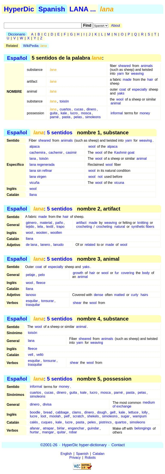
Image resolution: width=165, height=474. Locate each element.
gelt (113, 412)
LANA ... (82, 9)
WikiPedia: (35, 46)
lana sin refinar (40, 170)
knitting (142, 223)
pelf (67, 416)
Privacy (75, 457)
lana (32, 158)
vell (30, 354)
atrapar (48, 428)
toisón (64, 101)
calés (34, 422)
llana (33, 195)
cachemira (37, 152)
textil (49, 226)
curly (134, 295)
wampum (140, 416)
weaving (137, 73)
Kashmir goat (124, 152)
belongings (142, 428)
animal (116, 103)
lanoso (31, 295)
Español (17, 58)
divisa (47, 404)
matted (119, 295)
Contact (118, 445)
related (90, 244)
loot (43, 416)
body (146, 273)
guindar (93, 428)
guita (53, 113)
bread (47, 412)
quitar (61, 432)
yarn (120, 73)
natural (120, 226)
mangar (48, 432)
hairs (144, 295)
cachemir (56, 152)
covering (127, 273)
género (31, 223)
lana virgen (37, 176)
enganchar (76, 428)
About (115, 25)
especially (139, 89)
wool (119, 99)
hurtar (34, 432)
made (127, 79)
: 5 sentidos (53, 132)
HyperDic (19, 9)
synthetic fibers (142, 226)
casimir (71, 152)
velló (39, 354)
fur (117, 273)
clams (76, 412)
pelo (41, 275)
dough (102, 412)
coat (122, 89)
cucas (78, 109)
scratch (78, 416)
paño (59, 223)
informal (117, 113)
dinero (91, 109)
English (66, 453)
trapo (60, 226)
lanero (45, 244)
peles (91, 422)
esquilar (32, 301)
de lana (31, 244)
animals (147, 66)
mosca (86, 113)
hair (150, 79)
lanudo (58, 244)
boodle (35, 412)
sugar (125, 416)
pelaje (30, 275)
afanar (35, 428)
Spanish (51, 9)
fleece (40, 283)
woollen (56, 232)
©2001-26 (48, 445)
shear (77, 303)
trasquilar (33, 305)
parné (54, 117)
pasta (66, 117)
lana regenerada (42, 164)
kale (64, 113)
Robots (90, 457)
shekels (93, 416)
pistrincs (105, 422)
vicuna (119, 182)
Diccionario (16, 34)
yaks (120, 93)
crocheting (84, 226)
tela (40, 226)
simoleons (93, 117)
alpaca (34, 146)
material (46, 223)
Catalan (98, 453)
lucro (74, 113)
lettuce (133, 412)
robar (73, 432)
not (100, 176)
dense (98, 295)
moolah (55, 416)
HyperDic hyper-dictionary (84, 445)
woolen (41, 232)
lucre (33, 416)
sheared (124, 66)
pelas (78, 117)
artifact (81, 223)
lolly (145, 412)
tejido (30, 226)
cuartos (65, 109)
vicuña (34, 182)
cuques (46, 422)
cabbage (62, 412)
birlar (61, 428)
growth (78, 273)
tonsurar (47, 301)
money (145, 113)
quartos (120, 422)
